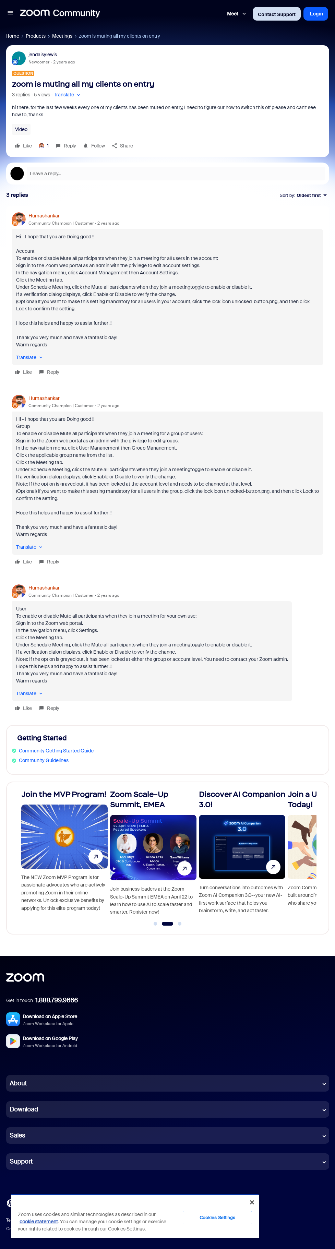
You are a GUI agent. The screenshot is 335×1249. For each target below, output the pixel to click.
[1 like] (44, 145)
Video (21, 129)
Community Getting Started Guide (56, 751)
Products (36, 36)
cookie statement (39, 1221)
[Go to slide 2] (167, 924)
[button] (10, 14)
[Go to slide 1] (155, 924)
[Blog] (10, 1203)
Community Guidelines (44, 760)
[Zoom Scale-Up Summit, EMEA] (153, 855)
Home (12, 36)
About (18, 1083)
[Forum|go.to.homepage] (60, 14)
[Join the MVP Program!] (64, 855)
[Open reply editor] (167, 174)
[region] (135, 1216)
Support (21, 1161)
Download (24, 1109)
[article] (167, 295)
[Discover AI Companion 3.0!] (242, 855)
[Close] (252, 1202)
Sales (17, 1135)
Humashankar (44, 216)
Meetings (62, 36)
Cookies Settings (218, 1218)
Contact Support (277, 14)
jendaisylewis (42, 54)
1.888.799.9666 (56, 1000)
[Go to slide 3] (180, 924)
